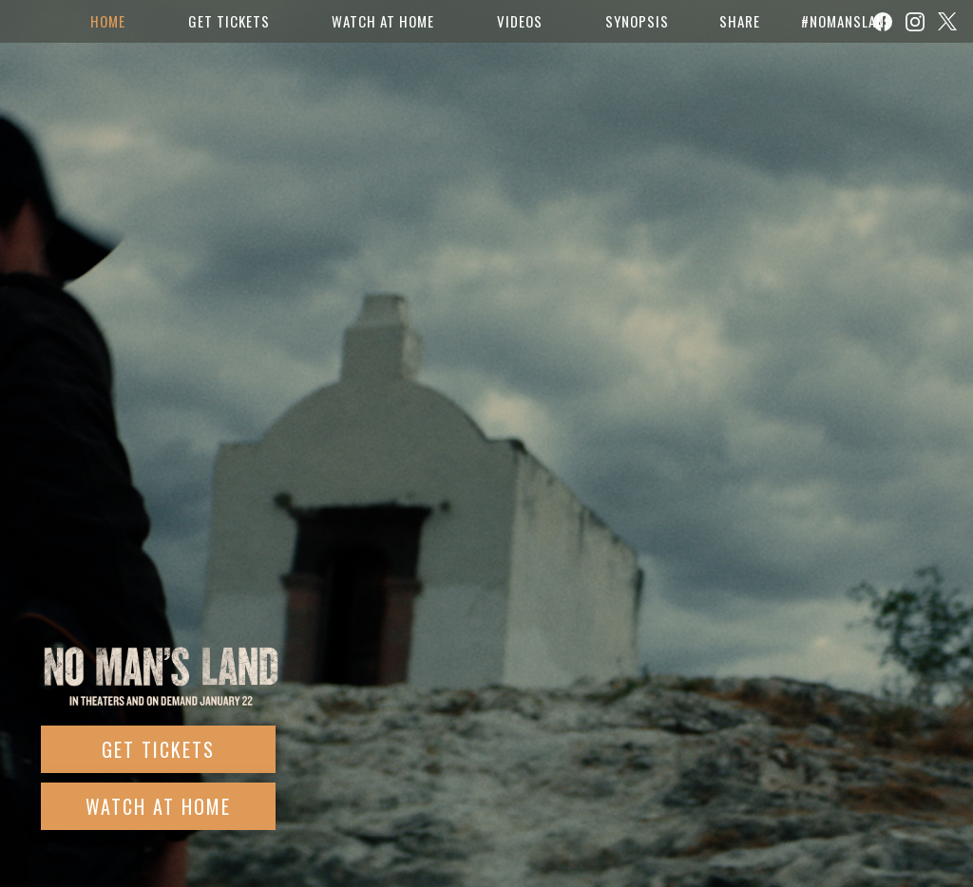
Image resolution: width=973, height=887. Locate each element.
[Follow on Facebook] (882, 21)
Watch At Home (158, 806)
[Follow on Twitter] (947, 21)
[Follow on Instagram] (915, 21)
